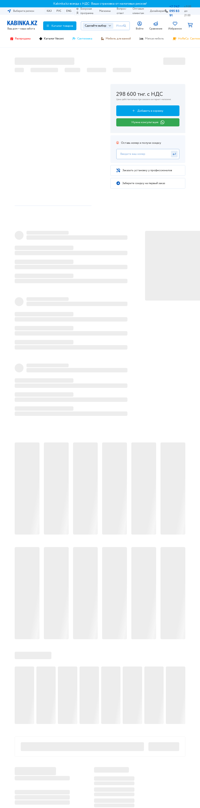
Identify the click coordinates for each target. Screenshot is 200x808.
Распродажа (22, 38)
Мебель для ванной (118, 38)
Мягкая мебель (154, 38)
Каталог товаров (60, 26)
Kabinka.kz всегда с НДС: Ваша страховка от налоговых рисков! (100, 3)
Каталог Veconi (54, 38)
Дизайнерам (157, 11)
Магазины (105, 11)
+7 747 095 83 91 (174, 11)
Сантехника (84, 38)
